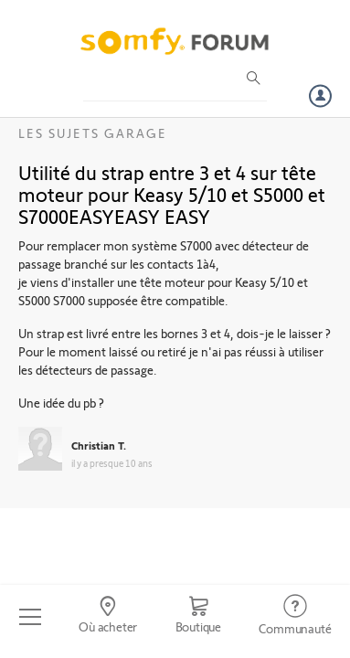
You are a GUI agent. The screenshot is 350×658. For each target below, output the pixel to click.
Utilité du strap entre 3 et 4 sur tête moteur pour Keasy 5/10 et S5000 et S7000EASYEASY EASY (171, 194)
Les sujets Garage (92, 133)
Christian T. (98, 445)
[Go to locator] (107, 617)
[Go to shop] (198, 617)
